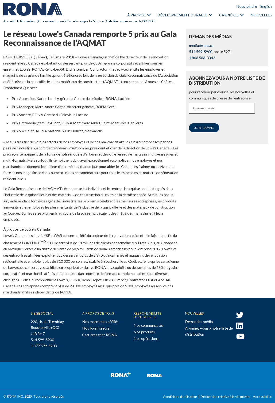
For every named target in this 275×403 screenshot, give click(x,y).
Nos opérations (146, 338)
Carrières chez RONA (99, 334)
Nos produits (144, 332)
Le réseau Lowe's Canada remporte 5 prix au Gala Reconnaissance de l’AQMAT (98, 21)
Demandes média (199, 321)
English (266, 6)
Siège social (42, 313)
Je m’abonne (204, 127)
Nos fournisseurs (95, 328)
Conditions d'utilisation (180, 397)
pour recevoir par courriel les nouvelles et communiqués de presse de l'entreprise (221, 95)
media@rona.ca (201, 45)
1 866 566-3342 (202, 57)
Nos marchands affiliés (100, 321)
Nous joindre (246, 6)
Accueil (8, 21)
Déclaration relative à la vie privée (225, 397)
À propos (136, 15)
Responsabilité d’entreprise (147, 315)
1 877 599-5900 (44, 345)
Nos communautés (148, 325)
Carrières (229, 15)
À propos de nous (98, 313)
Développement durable (182, 15)
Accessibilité (262, 397)
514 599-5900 (200, 51)
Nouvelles (261, 15)
